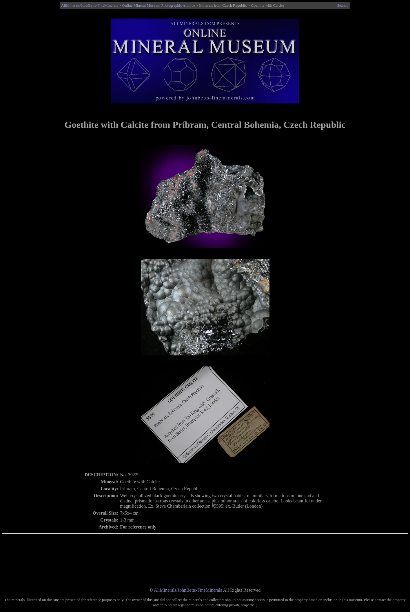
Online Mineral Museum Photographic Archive (158, 5)
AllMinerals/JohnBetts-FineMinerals (89, 5)
